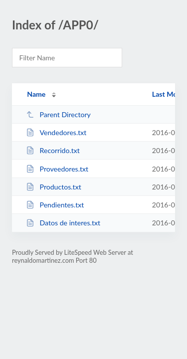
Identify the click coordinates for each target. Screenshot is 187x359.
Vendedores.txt (56, 132)
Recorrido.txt (53, 150)
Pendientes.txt (55, 204)
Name (36, 94)
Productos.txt (53, 186)
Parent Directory (58, 114)
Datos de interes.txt (63, 222)
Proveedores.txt (57, 169)
